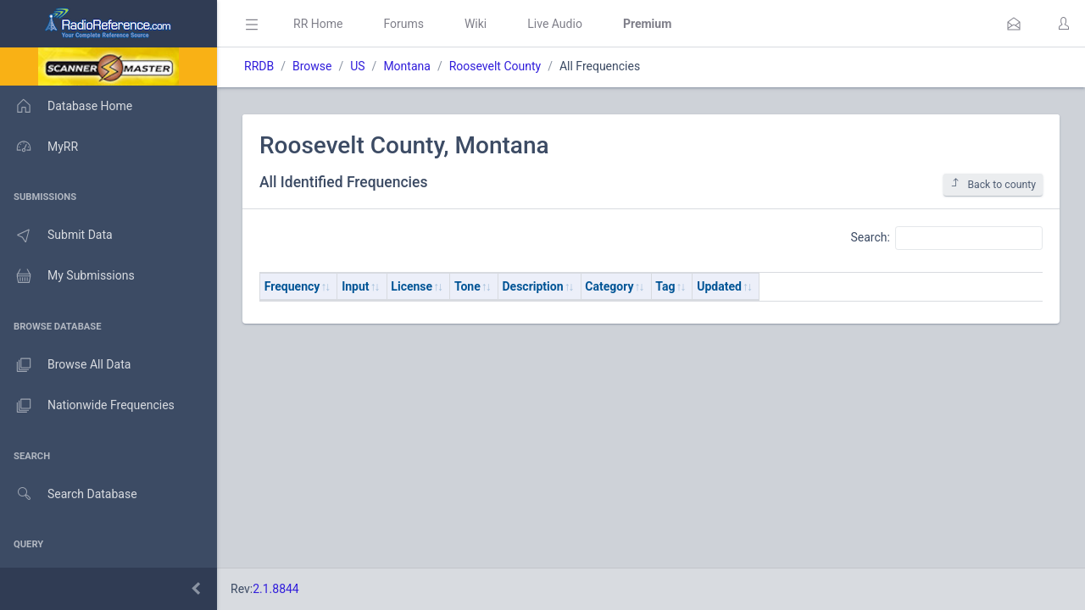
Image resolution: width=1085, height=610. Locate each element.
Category (609, 286)
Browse (311, 66)
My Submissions (67, 276)
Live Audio (554, 23)
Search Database (68, 494)
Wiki (476, 23)
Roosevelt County (495, 66)
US (357, 66)
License (411, 286)
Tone (467, 286)
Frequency (292, 286)
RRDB (259, 66)
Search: (946, 238)
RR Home (317, 23)
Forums (403, 23)
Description (533, 286)
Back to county (993, 184)
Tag (665, 286)
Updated (719, 286)
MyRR (39, 146)
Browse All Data (65, 365)
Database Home (66, 106)
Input (355, 286)
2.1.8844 (276, 589)
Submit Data (56, 235)
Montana (406, 66)
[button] (1013, 23)
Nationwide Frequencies (87, 405)
